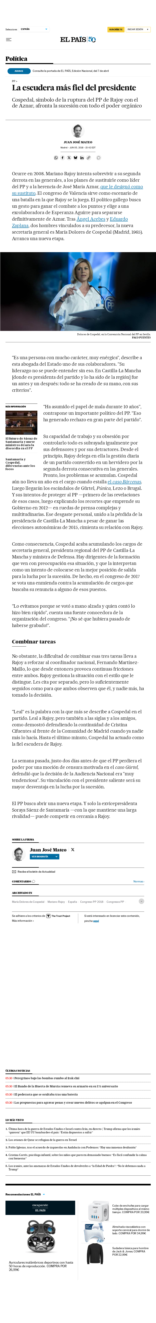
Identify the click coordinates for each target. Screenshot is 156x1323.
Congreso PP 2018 (91, 901)
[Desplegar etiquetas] (141, 901)
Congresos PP (115, 901)
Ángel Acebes (91, 219)
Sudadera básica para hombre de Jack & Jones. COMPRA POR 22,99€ (130, 1251)
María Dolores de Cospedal (28, 901)
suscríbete (116, 29)
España (72, 901)
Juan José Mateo (78, 142)
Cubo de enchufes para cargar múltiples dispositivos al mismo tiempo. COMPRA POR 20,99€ (131, 1209)
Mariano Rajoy (56, 901)
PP (13, 81)
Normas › (138, 881)
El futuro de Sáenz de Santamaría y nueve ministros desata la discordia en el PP (21, 443)
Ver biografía (44, 856)
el (110, 482)
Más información (23, 920)
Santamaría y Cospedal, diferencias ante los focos (20, 464)
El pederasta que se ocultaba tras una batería (46, 1094)
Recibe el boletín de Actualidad (36, 871)
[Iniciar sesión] (138, 29)
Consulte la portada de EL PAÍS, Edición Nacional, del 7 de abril (71, 70)
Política (16, 59)
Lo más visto (14, 1120)
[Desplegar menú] (8, 39)
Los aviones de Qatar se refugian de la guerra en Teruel (43, 1139)
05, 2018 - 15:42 (82, 147)
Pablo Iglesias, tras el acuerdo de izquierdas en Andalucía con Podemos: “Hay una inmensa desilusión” (73, 1147)
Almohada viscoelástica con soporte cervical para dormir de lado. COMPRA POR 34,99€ (131, 1230)
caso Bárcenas (127, 482)
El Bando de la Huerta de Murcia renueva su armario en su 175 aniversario (66, 1086)
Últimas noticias (17, 1070)
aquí (96, 920)
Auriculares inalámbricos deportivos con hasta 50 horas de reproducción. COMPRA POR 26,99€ (41, 1266)
